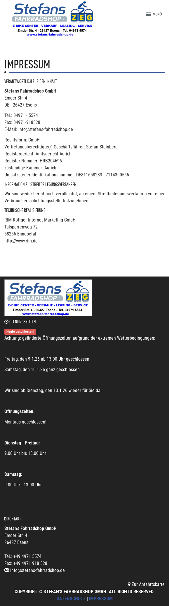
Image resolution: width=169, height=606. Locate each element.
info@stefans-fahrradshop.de (37, 570)
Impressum (101, 598)
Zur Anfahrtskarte (146, 584)
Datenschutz (71, 598)
